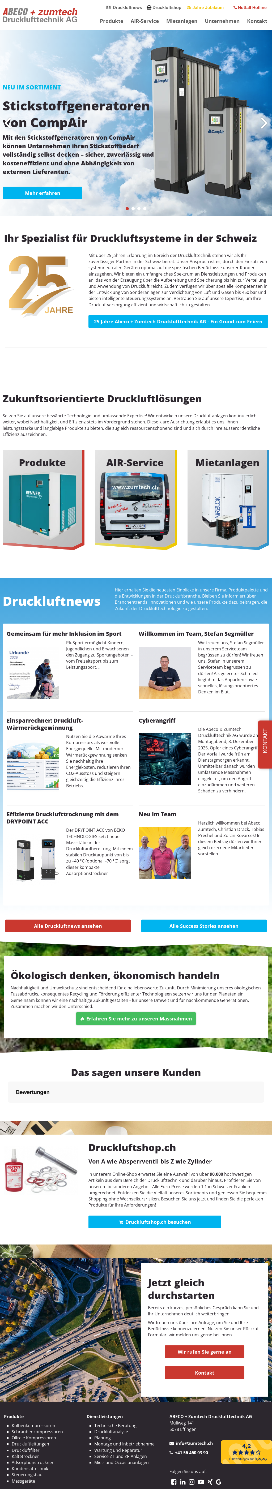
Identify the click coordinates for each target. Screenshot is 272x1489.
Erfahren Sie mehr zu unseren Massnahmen (136, 1018)
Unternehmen (222, 20)
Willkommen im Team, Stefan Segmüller (196, 633)
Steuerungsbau (27, 1448)
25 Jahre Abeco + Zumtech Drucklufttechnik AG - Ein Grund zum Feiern (178, 321)
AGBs (163, 1480)
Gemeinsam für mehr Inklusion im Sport (64, 633)
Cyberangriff (157, 720)
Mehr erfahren (42, 193)
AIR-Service (145, 20)
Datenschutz (141, 1480)
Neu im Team (157, 814)
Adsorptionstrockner (33, 1436)
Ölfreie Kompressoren (34, 1411)
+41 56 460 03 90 (191, 1426)
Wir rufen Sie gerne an (205, 1325)
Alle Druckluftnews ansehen (68, 926)
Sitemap (181, 1480)
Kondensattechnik (30, 1442)
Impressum (112, 1480)
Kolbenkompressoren (33, 1399)
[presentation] (7, 123)
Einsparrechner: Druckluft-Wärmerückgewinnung (45, 724)
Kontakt (257, 20)
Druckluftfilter (26, 1424)
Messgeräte (23, 1454)
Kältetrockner (25, 1430)
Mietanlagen (181, 20)
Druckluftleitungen (30, 1417)
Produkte (111, 20)
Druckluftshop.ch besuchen (155, 1195)
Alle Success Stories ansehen (204, 926)
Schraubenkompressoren (37, 1405)
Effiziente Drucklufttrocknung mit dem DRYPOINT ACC (63, 817)
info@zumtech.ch (194, 1417)
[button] (127, 209)
